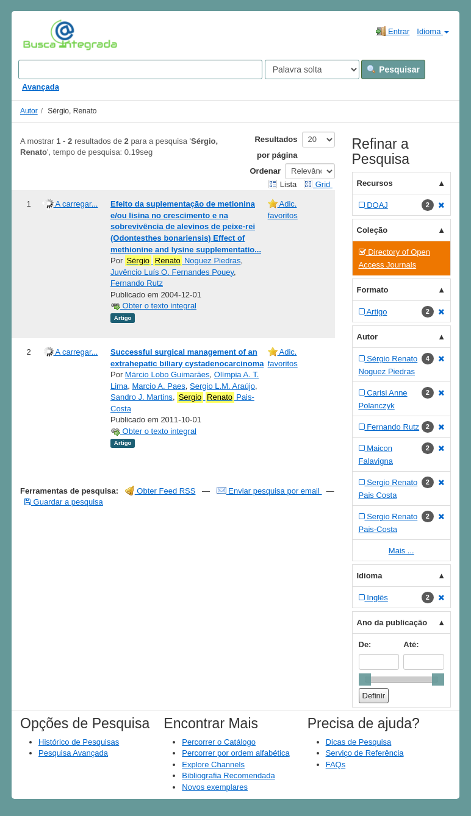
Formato (373, 289)
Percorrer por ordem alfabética (235, 752)
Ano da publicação (392, 622)
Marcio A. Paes (158, 386)
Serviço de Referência (365, 752)
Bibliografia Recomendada (228, 775)
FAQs (336, 764)
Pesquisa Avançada (73, 752)
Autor (29, 111)
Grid (318, 184)
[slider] (365, 679)
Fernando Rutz (136, 283)
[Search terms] (140, 69)
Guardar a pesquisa (63, 501)
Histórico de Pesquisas (78, 742)
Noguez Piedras (183, 260)
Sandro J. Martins (141, 397)
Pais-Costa (182, 402)
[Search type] (312, 69)
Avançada (40, 86)
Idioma (433, 31)
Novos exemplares (215, 787)
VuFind (42, 34)
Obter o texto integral (153, 305)
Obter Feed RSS (160, 490)
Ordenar (265, 171)
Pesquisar (393, 69)
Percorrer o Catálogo (219, 742)
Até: (411, 644)
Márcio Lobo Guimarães (167, 374)
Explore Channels (213, 764)
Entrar (392, 31)
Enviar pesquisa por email (269, 490)
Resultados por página (275, 147)
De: (365, 644)
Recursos (375, 183)
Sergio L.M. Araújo (222, 386)
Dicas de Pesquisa (359, 742)
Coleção (372, 230)
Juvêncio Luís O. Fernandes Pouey (172, 272)
